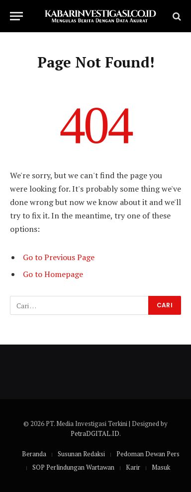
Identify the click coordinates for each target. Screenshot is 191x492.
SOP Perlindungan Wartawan (73, 467)
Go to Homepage (53, 274)
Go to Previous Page (59, 257)
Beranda (34, 453)
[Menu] (16, 16)
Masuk (161, 467)
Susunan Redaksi (81, 453)
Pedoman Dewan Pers (148, 453)
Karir (133, 467)
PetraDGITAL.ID (95, 433)
